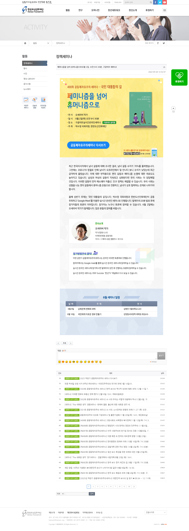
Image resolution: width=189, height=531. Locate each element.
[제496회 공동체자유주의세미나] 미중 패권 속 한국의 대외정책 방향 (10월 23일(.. (106, 436)
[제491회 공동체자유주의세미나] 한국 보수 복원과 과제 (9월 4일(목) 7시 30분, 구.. (107, 473)
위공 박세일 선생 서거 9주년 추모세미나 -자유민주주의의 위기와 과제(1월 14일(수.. (99, 384)
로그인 (89, 2)
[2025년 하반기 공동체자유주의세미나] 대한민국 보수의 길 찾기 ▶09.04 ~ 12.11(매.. (108, 478)
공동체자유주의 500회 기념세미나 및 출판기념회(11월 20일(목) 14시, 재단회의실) (106, 415)
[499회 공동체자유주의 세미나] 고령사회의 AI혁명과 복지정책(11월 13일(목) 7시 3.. (107, 420)
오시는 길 (99, 512)
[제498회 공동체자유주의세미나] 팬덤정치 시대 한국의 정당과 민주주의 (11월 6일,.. (107, 426)
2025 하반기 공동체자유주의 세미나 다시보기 (91, 378)
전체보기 (162, 12)
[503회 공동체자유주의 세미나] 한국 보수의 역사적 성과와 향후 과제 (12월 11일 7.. (107, 389)
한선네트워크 (114, 12)
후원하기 (149, 12)
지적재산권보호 (87, 512)
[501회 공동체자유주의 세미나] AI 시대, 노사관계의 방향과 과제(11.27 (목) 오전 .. (106, 410)
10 (129, 486)
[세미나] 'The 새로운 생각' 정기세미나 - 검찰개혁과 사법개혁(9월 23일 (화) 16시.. (99, 457)
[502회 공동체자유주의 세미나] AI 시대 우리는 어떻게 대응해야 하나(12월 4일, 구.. (106, 399)
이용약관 (61, 512)
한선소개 (132, 12)
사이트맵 (107, 2)
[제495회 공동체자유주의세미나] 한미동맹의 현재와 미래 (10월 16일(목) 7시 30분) (107, 441)
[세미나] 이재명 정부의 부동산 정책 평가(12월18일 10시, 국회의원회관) (94, 394)
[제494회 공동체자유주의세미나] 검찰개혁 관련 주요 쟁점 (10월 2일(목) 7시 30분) (106, 447)
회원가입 (97, 2)
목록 (64, 343)
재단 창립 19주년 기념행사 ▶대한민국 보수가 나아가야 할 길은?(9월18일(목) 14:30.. (100, 468)
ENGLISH (117, 2)
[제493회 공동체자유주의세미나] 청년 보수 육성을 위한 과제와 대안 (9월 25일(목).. (107, 452)
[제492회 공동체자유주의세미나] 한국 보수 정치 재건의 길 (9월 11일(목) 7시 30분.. (107, 462)
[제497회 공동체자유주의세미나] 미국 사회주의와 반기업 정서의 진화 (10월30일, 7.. (107, 431)
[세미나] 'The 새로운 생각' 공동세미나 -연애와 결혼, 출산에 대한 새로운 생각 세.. (98, 404)
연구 (80, 12)
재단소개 (52, 512)
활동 (67, 12)
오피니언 (95, 12)
